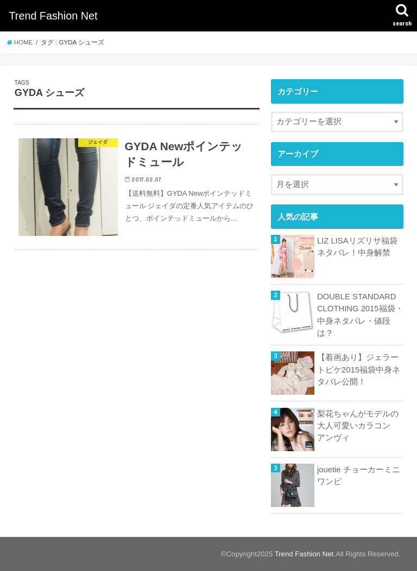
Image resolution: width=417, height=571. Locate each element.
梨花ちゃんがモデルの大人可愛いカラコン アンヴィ (358, 425)
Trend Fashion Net (53, 16)
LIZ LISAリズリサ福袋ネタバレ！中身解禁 (357, 246)
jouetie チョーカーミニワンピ (358, 475)
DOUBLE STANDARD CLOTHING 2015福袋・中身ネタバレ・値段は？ (360, 314)
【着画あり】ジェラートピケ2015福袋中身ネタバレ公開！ (358, 369)
